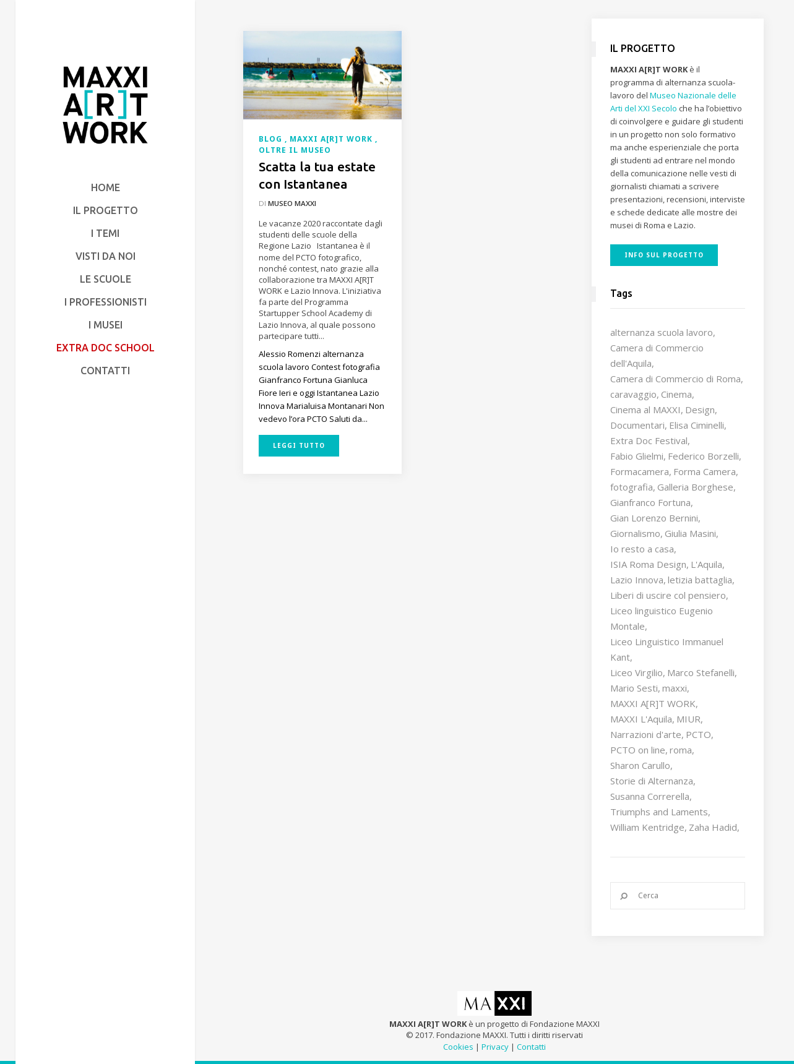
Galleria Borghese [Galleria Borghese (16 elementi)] (695, 487)
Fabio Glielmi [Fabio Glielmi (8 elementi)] (636, 456)
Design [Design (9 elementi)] (700, 409)
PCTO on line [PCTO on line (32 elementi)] (637, 750)
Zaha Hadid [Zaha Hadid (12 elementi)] (713, 827)
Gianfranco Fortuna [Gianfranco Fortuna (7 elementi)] (650, 502)
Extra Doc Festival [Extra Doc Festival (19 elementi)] (649, 440)
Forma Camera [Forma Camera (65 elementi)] (704, 471)
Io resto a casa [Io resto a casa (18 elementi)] (642, 549)
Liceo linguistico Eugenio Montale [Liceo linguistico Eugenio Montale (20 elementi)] (661, 618)
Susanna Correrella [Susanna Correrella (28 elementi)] (649, 796)
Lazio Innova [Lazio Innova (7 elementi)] (636, 579)
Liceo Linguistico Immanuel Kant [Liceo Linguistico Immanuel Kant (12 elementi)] (666, 649)
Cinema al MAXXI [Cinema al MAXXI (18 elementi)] (645, 409)
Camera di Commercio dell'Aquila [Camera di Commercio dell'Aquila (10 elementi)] (657, 355)
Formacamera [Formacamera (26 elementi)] (639, 471)
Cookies (458, 1046)
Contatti (531, 1046)
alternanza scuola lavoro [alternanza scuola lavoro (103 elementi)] (661, 332)
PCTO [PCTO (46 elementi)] (698, 734)
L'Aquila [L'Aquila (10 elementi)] (706, 564)
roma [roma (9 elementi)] (681, 750)
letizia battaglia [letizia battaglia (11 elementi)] (700, 579)
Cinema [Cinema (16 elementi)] (676, 394)
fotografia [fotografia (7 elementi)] (631, 487)
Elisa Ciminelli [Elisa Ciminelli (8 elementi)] (696, 425)
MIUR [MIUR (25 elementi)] (688, 719)
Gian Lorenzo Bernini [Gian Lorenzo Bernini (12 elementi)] (654, 518)
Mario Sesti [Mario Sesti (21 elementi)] (634, 688)
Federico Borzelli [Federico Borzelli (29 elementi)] (703, 456)
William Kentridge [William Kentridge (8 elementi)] (647, 827)
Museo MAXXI (292, 203)
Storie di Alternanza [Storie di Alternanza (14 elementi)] (651, 780)
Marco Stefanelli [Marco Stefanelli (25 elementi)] (701, 672)
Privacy (495, 1046)
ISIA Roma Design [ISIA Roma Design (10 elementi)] (648, 564)
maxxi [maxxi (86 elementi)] (674, 688)
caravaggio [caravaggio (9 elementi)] (633, 394)
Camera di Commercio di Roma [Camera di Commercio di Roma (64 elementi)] (675, 378)
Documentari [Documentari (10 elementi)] (637, 425)
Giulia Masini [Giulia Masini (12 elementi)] (690, 533)
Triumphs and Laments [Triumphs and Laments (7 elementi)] (659, 811)
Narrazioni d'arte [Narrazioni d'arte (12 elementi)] (645, 734)
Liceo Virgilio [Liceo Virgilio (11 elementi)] (636, 672)
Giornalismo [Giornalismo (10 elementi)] (635, 533)
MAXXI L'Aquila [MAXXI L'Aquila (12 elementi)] (641, 719)
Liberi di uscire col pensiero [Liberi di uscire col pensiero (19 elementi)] (668, 595)
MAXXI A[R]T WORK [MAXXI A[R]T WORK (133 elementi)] (653, 703)
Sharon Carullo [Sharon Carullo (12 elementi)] (640, 765)
